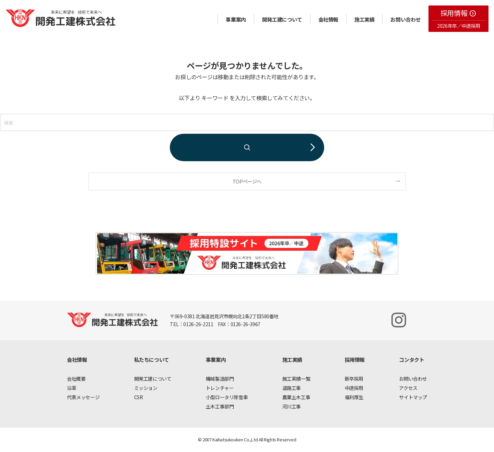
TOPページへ (247, 181)
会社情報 (328, 19)
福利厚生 (354, 397)
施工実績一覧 (296, 378)
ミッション (145, 387)
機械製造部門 (220, 378)
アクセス (408, 387)
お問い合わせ (405, 19)
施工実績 (364, 19)
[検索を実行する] (247, 147)
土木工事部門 (220, 406)
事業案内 (236, 19)
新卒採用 (354, 378)
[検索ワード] (247, 122)
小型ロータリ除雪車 (227, 397)
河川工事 (291, 406)
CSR (138, 397)
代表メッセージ (83, 397)
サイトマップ (413, 397)
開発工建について (282, 19)
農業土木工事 (296, 397)
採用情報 (458, 13)
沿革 (71, 387)
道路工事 (291, 387)
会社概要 (76, 378)
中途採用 (354, 387)
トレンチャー (220, 387)
